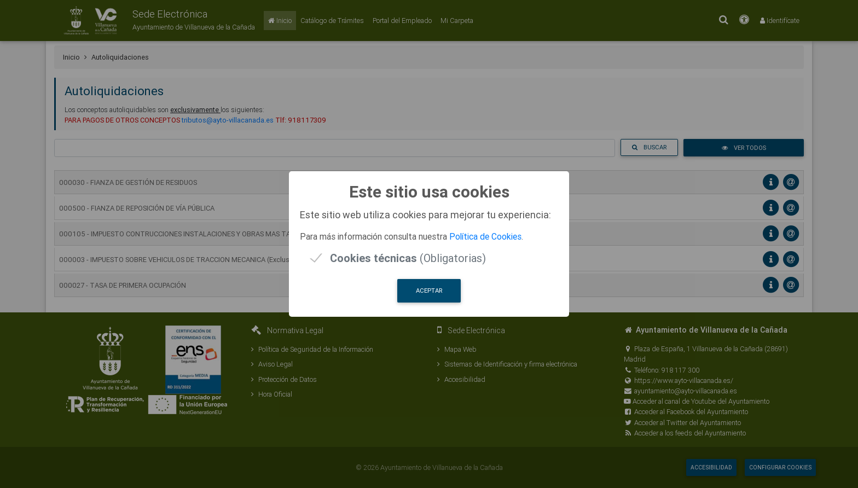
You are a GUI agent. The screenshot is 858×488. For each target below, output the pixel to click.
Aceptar (429, 290)
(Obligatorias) (408, 258)
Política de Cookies (485, 236)
